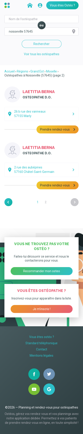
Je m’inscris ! (41, 309)
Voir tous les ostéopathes (41, 54)
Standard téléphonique (41, 343)
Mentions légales (41, 355)
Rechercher (41, 44)
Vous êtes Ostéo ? (62, 5)
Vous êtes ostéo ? (41, 337)
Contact (41, 349)
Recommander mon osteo (41, 271)
